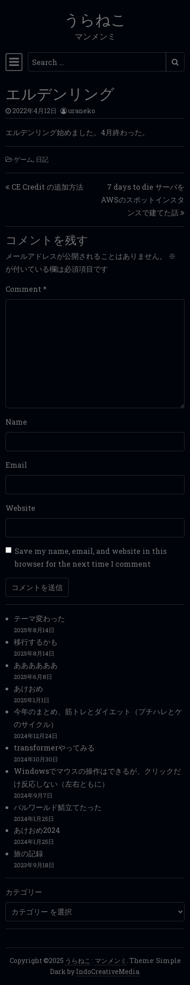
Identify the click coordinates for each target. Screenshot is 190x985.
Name (16, 422)
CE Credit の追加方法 (47, 187)
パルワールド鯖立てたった (58, 807)
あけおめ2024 (37, 830)
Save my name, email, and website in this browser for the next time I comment (91, 557)
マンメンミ (111, 960)
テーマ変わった (39, 618)
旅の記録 (28, 853)
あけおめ (28, 688)
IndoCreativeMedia (107, 971)
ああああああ (36, 665)
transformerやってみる (54, 747)
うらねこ (95, 18)
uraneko (81, 110)
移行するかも (36, 641)
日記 (42, 159)
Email (16, 465)
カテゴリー (23, 892)
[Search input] (97, 61)
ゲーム (23, 159)
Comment (26, 289)
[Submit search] (175, 61)
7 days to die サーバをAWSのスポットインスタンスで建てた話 (143, 199)
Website (20, 508)
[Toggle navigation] (13, 62)
